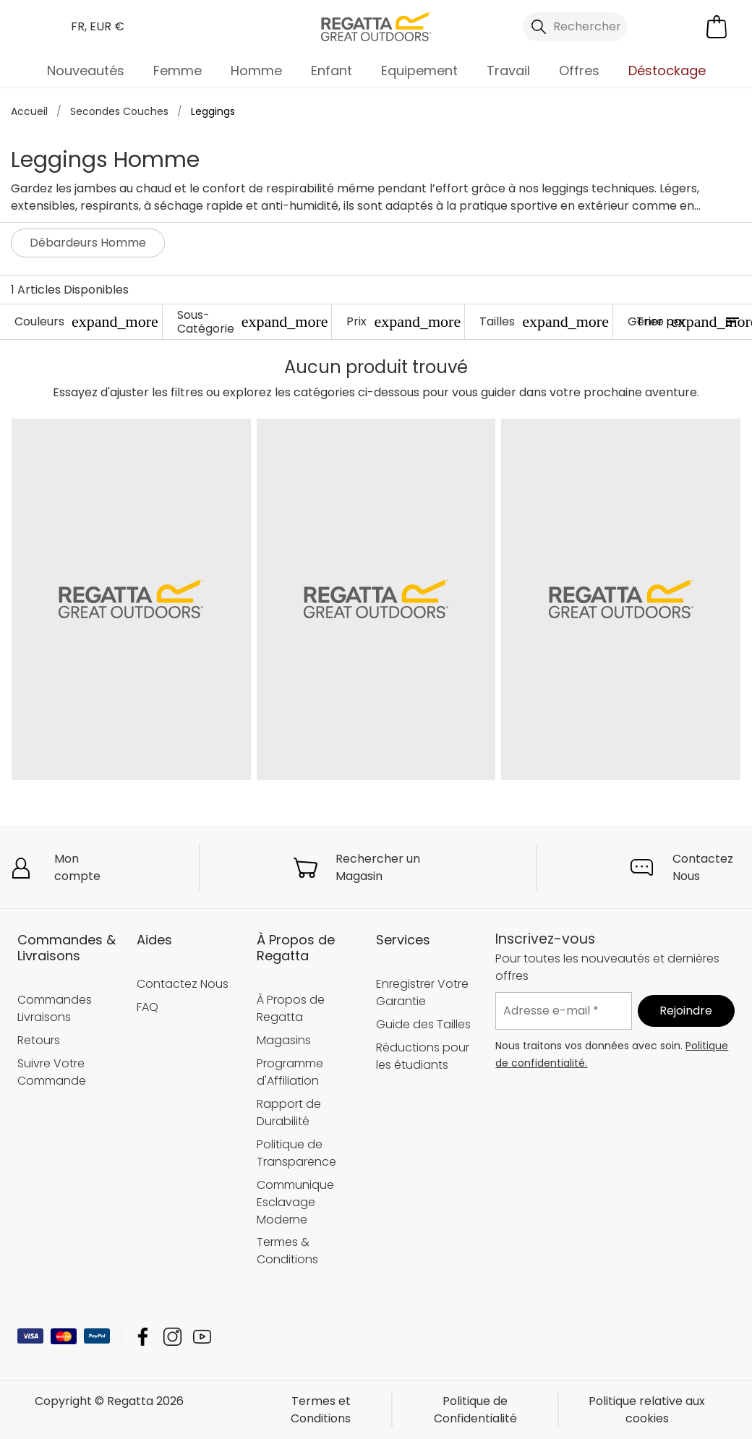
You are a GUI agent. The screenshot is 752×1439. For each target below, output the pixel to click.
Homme (256, 70)
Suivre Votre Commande (51, 1071)
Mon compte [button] (77, 867)
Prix (403, 321)
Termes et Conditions (321, 1410)
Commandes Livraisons (54, 1008)
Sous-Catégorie (252, 322)
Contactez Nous (702, 867)
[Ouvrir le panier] (716, 26)
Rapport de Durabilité (289, 1112)
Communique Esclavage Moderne (295, 1201)
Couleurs (86, 321)
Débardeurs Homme (88, 242)
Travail (508, 70)
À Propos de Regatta (291, 1008)
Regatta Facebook (143, 1337)
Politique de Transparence (296, 1152)
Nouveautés (85, 70)
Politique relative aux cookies (647, 1410)
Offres (579, 70)
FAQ (147, 1007)
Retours (38, 1039)
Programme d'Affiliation (290, 1071)
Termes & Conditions (287, 1251)
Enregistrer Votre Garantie (422, 992)
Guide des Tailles (423, 1024)
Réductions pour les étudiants (422, 1056)
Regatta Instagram (172, 1337)
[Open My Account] (662, 26)
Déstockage (667, 70)
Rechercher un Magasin (378, 867)
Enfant (331, 70)
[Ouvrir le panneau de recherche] (575, 26)
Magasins (284, 1039)
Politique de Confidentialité (475, 1410)
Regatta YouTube (202, 1337)
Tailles (544, 321)
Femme (177, 70)
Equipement (419, 70)
